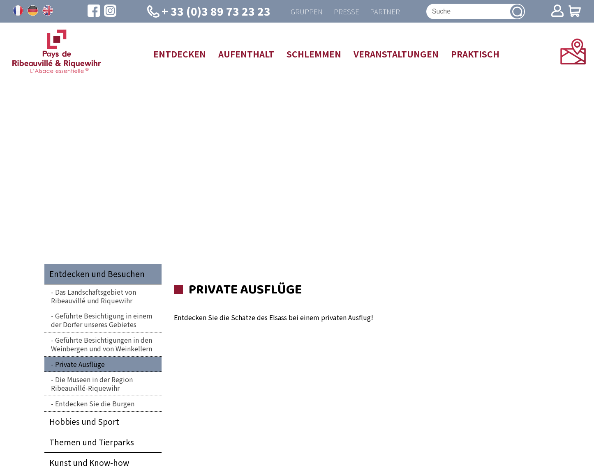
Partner (386, 11)
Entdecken (179, 55)
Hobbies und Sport (84, 422)
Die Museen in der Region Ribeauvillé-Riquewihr (92, 385)
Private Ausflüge (80, 365)
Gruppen (303, 11)
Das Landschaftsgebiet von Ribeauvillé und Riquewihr (93, 297)
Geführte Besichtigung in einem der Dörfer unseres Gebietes (102, 321)
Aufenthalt (246, 55)
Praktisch (475, 55)
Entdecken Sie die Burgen (94, 405)
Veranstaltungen (396, 55)
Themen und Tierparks (91, 443)
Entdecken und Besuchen (97, 275)
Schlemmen (314, 55)
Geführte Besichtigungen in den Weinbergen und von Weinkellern (101, 345)
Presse (345, 11)
